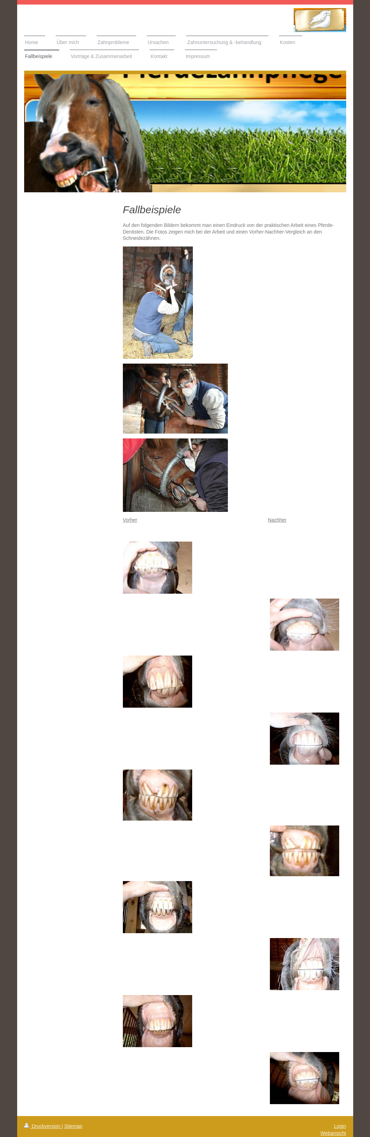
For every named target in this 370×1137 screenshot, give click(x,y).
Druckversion (43, 1126)
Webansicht (333, 1133)
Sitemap (73, 1126)
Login (340, 1126)
